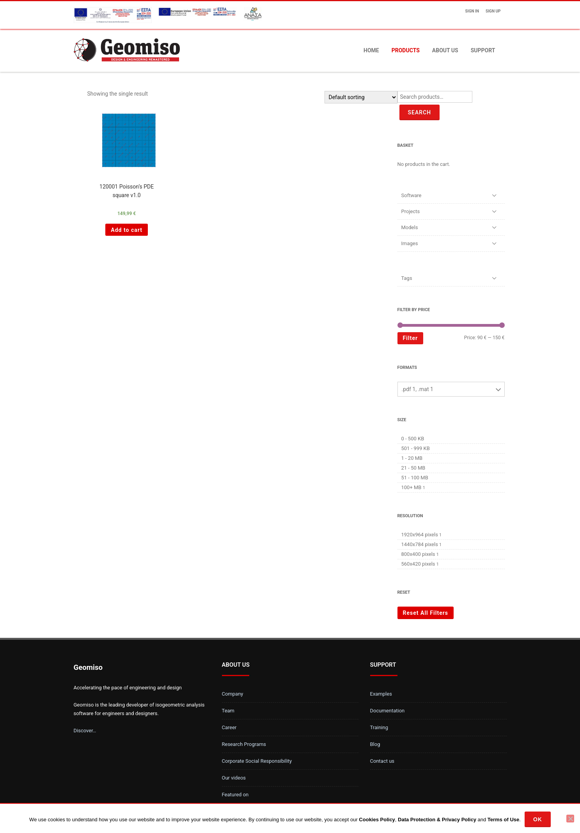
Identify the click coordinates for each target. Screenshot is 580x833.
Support (483, 50)
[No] (570, 818)
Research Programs (244, 744)
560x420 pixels (418, 564)
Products (406, 50)
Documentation (387, 711)
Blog (375, 744)
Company (232, 694)
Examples (381, 694)
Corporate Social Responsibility (257, 761)
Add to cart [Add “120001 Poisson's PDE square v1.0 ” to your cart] (126, 230)
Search (419, 112)
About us (445, 50)
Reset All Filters (426, 613)
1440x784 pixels (419, 544)
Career (229, 727)
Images (409, 243)
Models (409, 227)
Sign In (472, 11)
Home (371, 50)
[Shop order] (361, 97)
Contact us (382, 761)
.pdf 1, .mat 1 (417, 389)
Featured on (235, 794)
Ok (537, 819)
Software (411, 195)
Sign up (493, 11)
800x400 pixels (418, 554)
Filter (410, 338)
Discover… (85, 730)
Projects (410, 211)
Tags (406, 278)
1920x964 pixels (419, 535)
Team (228, 711)
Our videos (234, 778)
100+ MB (411, 487)
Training (379, 727)
